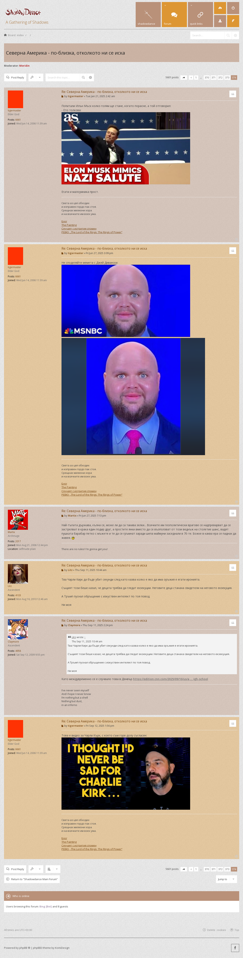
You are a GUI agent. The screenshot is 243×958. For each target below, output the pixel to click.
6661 (18, 119)
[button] (183, 77)
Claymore (13, 641)
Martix (11, 532)
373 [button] (227, 77)
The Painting (69, 225)
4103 (18, 595)
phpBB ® (24, 948)
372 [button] (220, 77)
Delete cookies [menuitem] (216, 930)
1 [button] (196, 77)
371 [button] (213, 77)
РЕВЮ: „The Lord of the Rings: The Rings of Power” (92, 232)
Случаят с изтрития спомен (79, 228)
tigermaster (14, 110)
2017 (18, 541)
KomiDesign (62, 948)
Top (237, 930)
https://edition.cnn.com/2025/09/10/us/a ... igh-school (170, 679)
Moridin (24, 65)
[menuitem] (220, 8)
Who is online (20, 896)
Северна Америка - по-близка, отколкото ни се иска (65, 52)
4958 (18, 651)
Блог (64, 221)
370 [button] (207, 77)
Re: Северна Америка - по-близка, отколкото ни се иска (104, 91)
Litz (10, 586)
